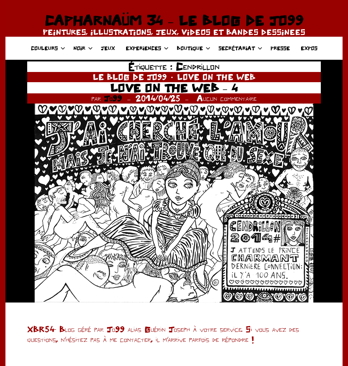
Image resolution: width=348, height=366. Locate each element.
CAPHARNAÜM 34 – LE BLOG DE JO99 (174, 20)
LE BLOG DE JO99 (130, 77)
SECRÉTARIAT (240, 48)
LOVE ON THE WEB (216, 77)
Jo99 (113, 98)
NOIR (83, 48)
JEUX (108, 48)
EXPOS (309, 48)
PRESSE (280, 48)
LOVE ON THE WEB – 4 (174, 87)
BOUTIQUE (193, 48)
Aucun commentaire (227, 98)
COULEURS (48, 48)
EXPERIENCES (147, 48)
